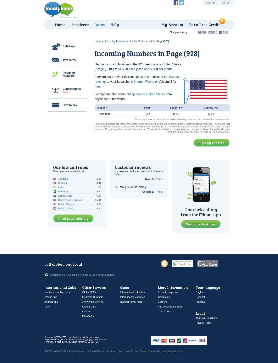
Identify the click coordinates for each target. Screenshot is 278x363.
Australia (63, 178)
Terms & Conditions (207, 318)
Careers (162, 301)
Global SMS (89, 292)
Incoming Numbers (69, 74)
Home (60, 24)
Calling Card (89, 306)
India (61, 187)
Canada (62, 183)
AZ (151, 41)
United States (137, 41)
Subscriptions (72, 90)
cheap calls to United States (145, 94)
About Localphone (168, 292)
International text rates (132, 297)
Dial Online (88, 316)
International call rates (132, 292)
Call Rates (69, 46)
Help (114, 24)
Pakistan (63, 191)
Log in (225, 2)
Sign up (210, 2)
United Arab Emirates (70, 200)
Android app (51, 301)
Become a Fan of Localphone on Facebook (176, 2)
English (200, 292)
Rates (99, 24)
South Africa (65, 195)
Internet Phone (144, 81)
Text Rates (69, 59)
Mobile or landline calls (57, 292)
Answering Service (92, 301)
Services (79, 24)
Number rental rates (131, 301)
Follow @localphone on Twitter (181, 2)
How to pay (70, 105)
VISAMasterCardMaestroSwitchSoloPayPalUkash (184, 340)
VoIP (47, 306)
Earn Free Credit (204, 24)
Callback (87, 311)
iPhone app (50, 297)
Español (200, 297)
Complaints (164, 297)
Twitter (159, 179)
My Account (172, 24)
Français (200, 301)
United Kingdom (67, 204)
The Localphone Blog (170, 306)
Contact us (164, 311)
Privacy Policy (203, 322)
